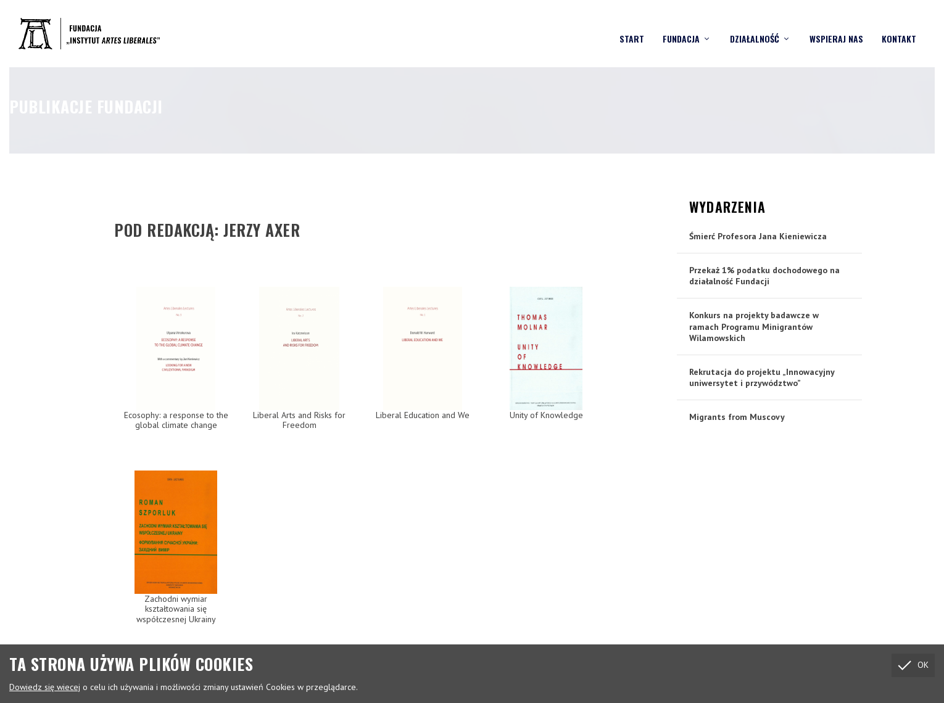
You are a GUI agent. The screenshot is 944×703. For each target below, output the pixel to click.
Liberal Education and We (423, 414)
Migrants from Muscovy (737, 416)
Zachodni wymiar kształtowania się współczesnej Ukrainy (176, 609)
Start (631, 27)
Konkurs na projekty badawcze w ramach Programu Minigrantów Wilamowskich (754, 325)
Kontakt (899, 27)
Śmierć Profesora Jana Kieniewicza (758, 235)
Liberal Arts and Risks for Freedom (299, 419)
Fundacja (681, 27)
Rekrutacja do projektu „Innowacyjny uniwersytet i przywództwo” (761, 377)
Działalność (754, 27)
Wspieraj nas (836, 27)
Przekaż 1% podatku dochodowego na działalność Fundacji (764, 275)
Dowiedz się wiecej (44, 687)
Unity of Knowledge (546, 414)
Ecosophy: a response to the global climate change (176, 419)
